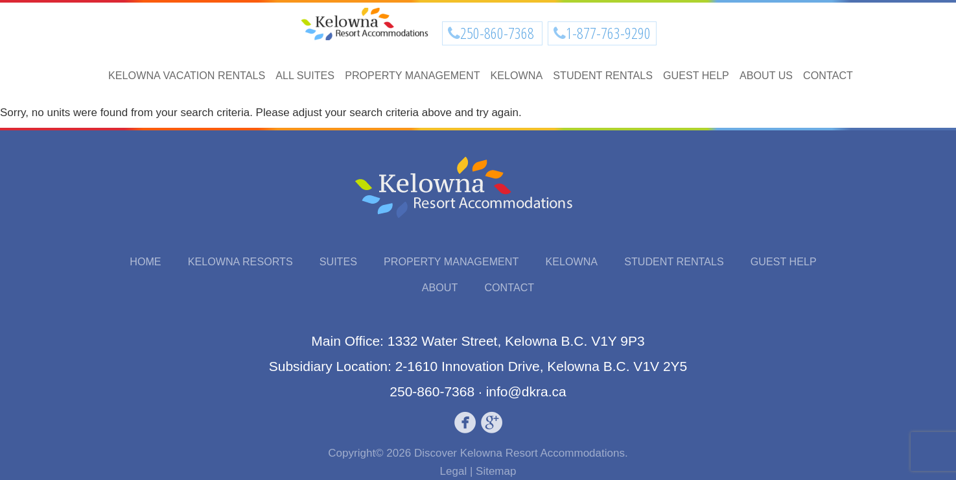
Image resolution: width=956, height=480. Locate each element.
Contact (828, 75)
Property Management (412, 75)
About (440, 287)
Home (145, 261)
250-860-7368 (498, 33)
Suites (338, 261)
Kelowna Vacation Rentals (186, 75)
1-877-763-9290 (608, 33)
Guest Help (696, 75)
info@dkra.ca (526, 391)
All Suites (304, 75)
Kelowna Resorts (240, 261)
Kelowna (517, 75)
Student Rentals (603, 75)
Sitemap (496, 471)
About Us (766, 75)
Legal (453, 471)
